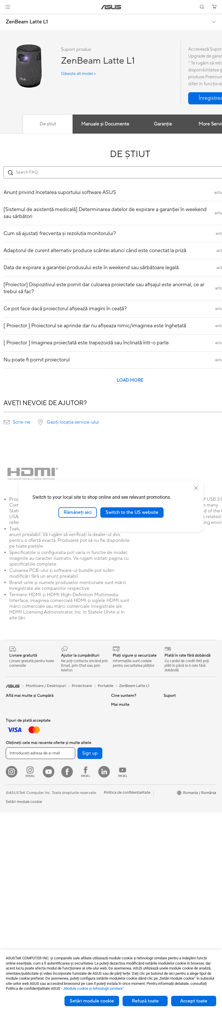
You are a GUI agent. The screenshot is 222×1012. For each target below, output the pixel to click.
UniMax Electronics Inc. (131, 782)
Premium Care (123, 826)
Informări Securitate (128, 878)
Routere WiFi (68, 862)
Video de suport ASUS (130, 886)
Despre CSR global (127, 747)
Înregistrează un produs (131, 852)
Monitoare (15, 862)
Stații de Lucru (69, 721)
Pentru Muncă (17, 722)
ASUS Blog (173, 756)
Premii (116, 730)
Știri (114, 721)
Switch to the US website (132, 512)
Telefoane (65, 752)
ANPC (116, 904)
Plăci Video (66, 792)
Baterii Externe (18, 827)
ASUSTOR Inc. (123, 765)
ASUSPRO (173, 739)
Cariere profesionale (128, 713)
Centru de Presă (124, 756)
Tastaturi (13, 765)
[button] (7, 7)
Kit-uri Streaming (20, 791)
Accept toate (193, 1001)
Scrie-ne (21, 422)
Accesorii (65, 761)
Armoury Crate (176, 782)
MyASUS (119, 895)
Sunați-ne (119, 869)
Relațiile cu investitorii (129, 739)
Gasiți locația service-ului (73, 422)
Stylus (11, 835)
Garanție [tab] (163, 124)
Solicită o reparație (127, 808)
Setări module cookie (92, 1001)
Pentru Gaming (18, 748)
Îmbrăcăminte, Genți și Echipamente (25, 802)
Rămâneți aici (78, 512)
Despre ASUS (122, 704)
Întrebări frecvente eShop (133, 817)
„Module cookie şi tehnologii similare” (93, 988)
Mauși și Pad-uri (19, 774)
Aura (168, 791)
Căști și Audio (17, 783)
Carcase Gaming (71, 801)
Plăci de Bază (68, 783)
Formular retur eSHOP (130, 800)
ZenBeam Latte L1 (27, 22)
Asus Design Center (180, 730)
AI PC (168, 722)
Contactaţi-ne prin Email (132, 860)
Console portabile (72, 744)
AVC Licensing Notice (182, 765)
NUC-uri (64, 704)
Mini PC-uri (66, 713)
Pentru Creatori (19, 730)
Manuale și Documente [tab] (105, 124)
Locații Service (123, 843)
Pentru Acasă (17, 713)
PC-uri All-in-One (20, 879)
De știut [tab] (48, 124)
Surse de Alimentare (74, 818)
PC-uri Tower (17, 888)
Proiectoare (16, 870)
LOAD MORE (130, 380)
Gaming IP (14, 844)
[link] (111, 7)
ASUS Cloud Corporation (133, 773)
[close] (196, 488)
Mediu (169, 704)
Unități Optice (69, 835)
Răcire (62, 809)
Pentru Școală (17, 739)
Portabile (105, 686)
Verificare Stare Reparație (133, 834)
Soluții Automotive (179, 748)
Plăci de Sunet (69, 827)
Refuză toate (145, 1001)
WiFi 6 (62, 853)
